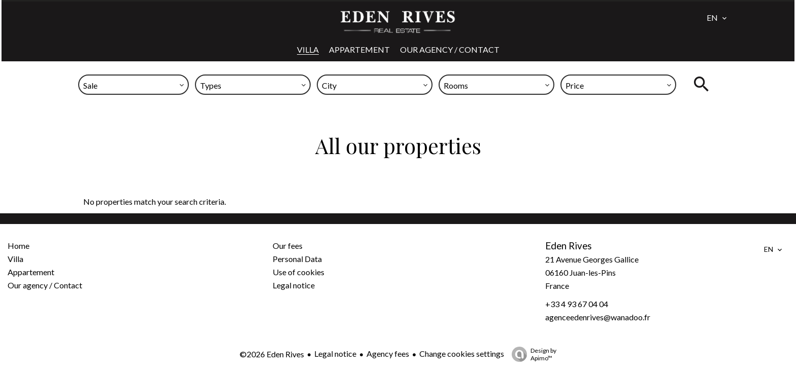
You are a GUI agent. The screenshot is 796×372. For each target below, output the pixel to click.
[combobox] (133, 85)
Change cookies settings (461, 353)
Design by (531, 354)
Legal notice (335, 353)
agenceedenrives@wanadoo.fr (597, 317)
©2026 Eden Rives (272, 354)
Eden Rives (568, 245)
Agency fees (388, 353)
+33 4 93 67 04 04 (576, 304)
